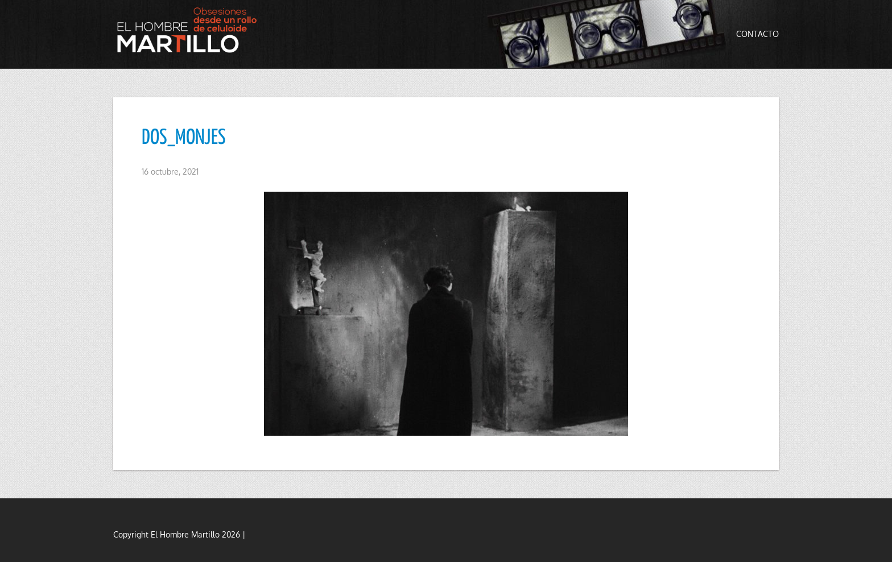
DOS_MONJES (184, 138)
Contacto (757, 34)
